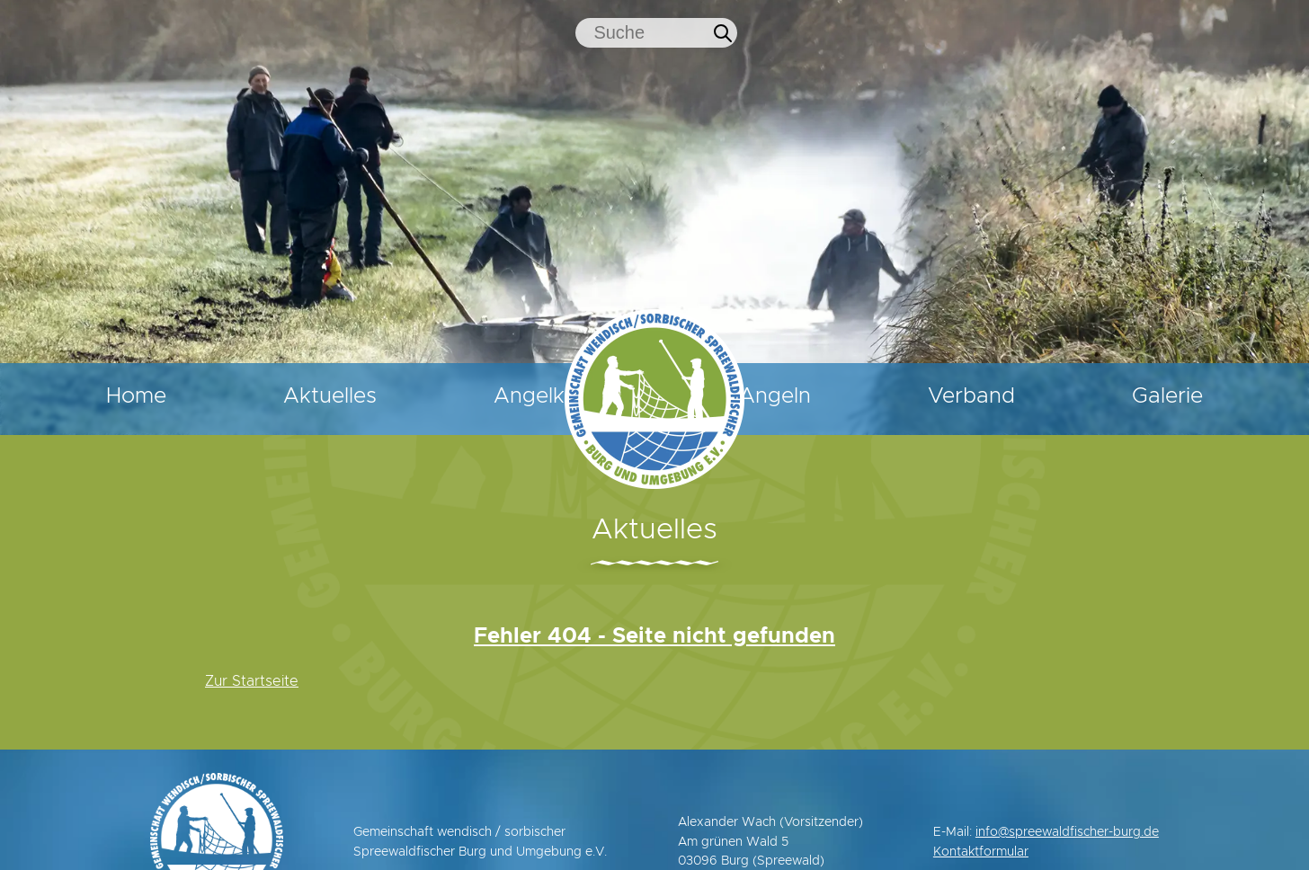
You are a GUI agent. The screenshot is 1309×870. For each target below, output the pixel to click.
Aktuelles (273, 396)
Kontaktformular (980, 852)
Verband (1028, 396)
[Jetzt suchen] (723, 33)
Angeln (860, 396)
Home (107, 396)
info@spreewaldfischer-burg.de (1067, 832)
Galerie (1196, 396)
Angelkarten (470, 396)
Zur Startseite (251, 681)
